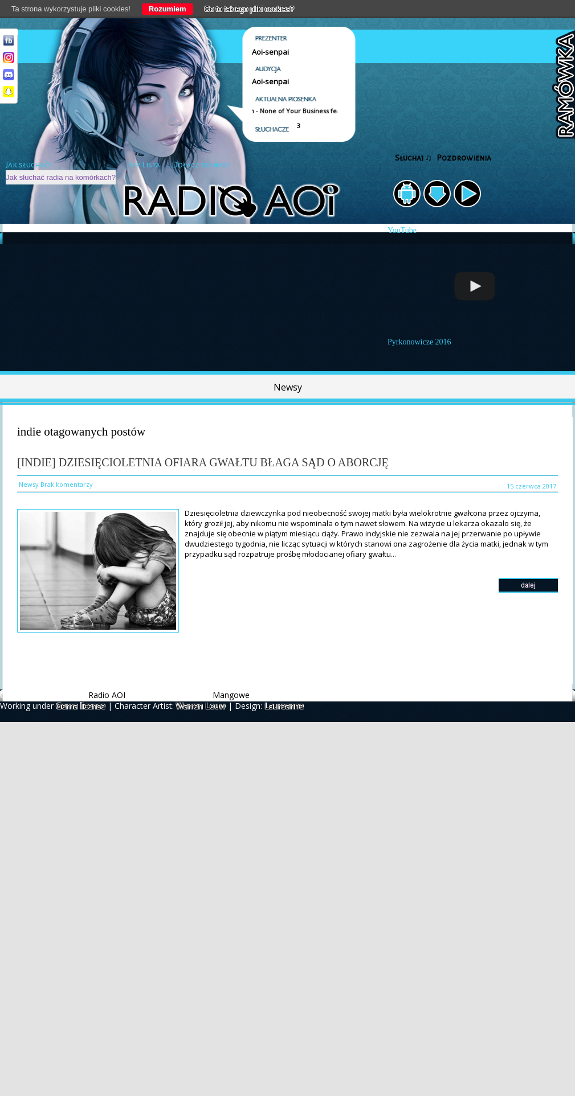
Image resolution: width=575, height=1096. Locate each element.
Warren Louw (201, 705)
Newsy (288, 387)
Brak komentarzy (66, 484)
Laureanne (284, 705)
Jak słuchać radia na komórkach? (61, 177)
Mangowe (231, 694)
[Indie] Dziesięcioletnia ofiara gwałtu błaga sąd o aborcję (203, 462)
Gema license (80, 705)
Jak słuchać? (28, 165)
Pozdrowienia (464, 158)
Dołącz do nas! (200, 165)
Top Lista (143, 165)
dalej (528, 585)
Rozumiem (167, 9)
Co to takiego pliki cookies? (250, 9)
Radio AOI (106, 694)
